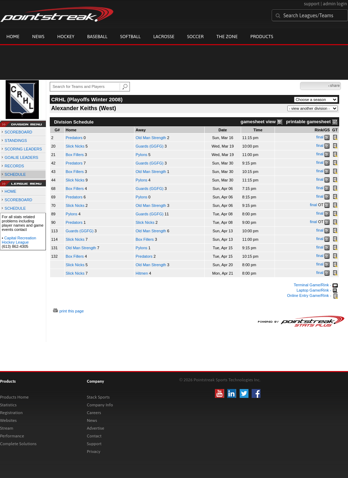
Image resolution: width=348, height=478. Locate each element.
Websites (8, 420)
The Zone (227, 36)
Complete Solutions (18, 443)
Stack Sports (98, 397)
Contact (94, 436)
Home (12, 36)
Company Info (100, 404)
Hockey (65, 36)
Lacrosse (163, 36)
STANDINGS (16, 140)
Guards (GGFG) (149, 146)
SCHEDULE (15, 174)
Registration (11, 412)
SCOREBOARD (18, 132)
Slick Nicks (75, 146)
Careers (94, 412)
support (311, 3)
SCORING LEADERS (23, 149)
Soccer (195, 36)
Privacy (93, 451)
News (38, 36)
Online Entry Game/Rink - (312, 295)
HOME (10, 191)
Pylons (141, 155)
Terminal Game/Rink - (315, 285)
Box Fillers (75, 155)
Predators (75, 138)
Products (261, 36)
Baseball (97, 36)
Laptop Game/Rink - (317, 290)
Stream (6, 428)
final (319, 137)
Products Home (14, 397)
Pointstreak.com (57, 14)
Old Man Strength (151, 138)
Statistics (8, 404)
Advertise (95, 428)
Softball (130, 36)
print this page (71, 311)
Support (94, 443)
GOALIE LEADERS (21, 157)
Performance (12, 436)
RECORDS (14, 166)
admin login (335, 3)
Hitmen (142, 273)
